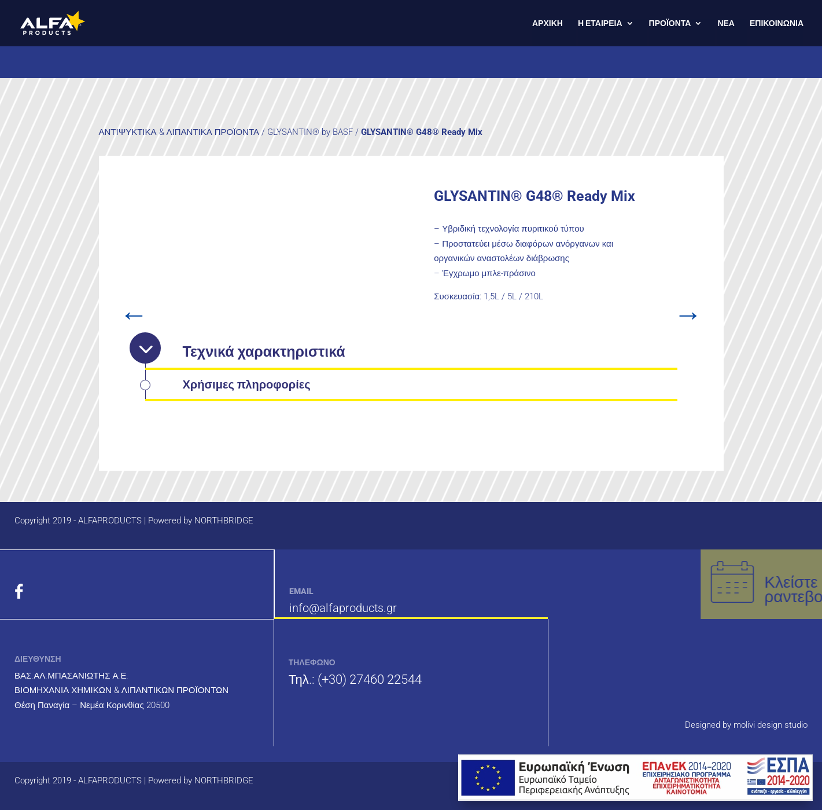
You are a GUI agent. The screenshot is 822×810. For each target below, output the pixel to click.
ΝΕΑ (726, 23)
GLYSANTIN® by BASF (310, 132)
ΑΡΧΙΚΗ (547, 23)
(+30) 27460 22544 (370, 679)
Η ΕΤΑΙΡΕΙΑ (600, 23)
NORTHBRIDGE (223, 520)
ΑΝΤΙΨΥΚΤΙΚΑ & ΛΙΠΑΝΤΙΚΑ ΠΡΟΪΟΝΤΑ (179, 132)
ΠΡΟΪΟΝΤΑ (670, 23)
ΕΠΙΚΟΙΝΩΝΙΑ (776, 23)
